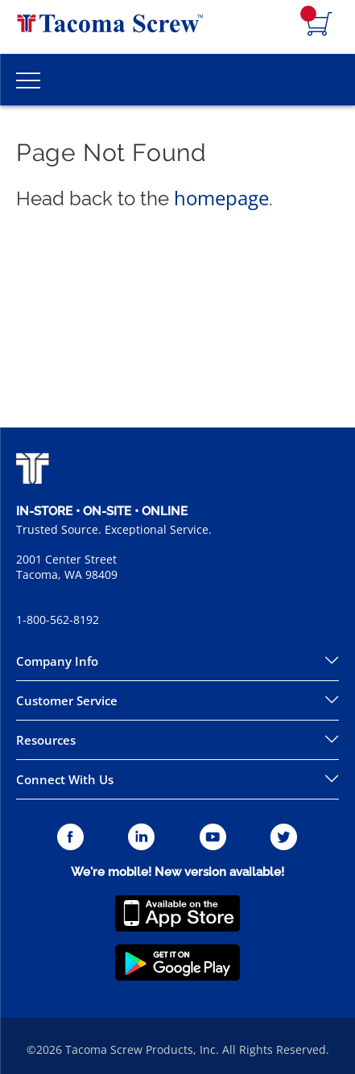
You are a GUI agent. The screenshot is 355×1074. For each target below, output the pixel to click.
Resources (46, 740)
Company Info (57, 661)
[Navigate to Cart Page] (319, 25)
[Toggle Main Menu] (28, 79)
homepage (221, 197)
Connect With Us (65, 779)
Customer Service (67, 700)
